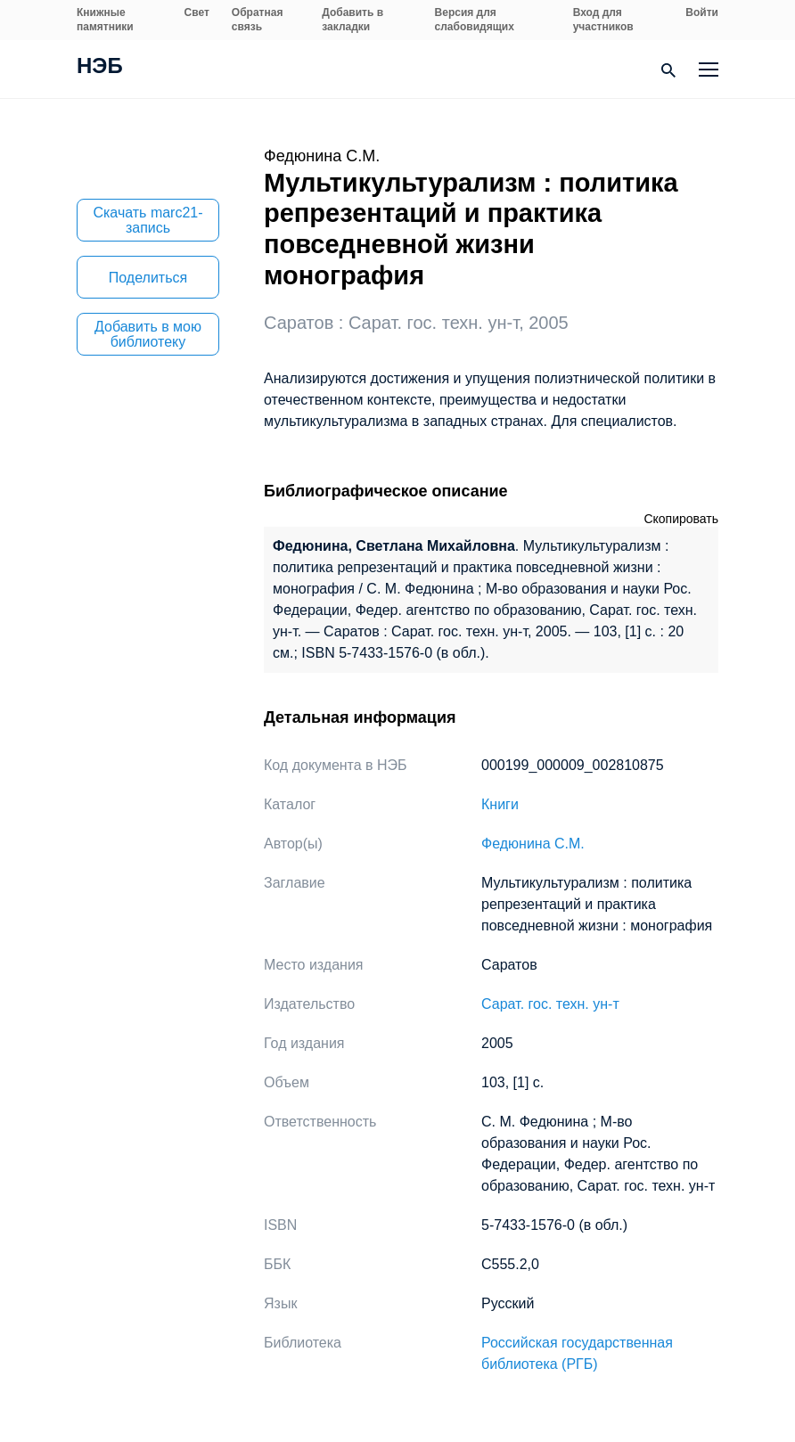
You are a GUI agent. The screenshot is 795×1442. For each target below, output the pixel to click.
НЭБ (100, 68)
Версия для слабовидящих (474, 19)
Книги (500, 804)
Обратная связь (257, 19)
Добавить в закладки (352, 19)
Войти (701, 12)
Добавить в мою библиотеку (147, 334)
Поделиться (148, 277)
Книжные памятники (105, 19)
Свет (196, 12)
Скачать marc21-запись (147, 220)
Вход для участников (603, 19)
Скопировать (680, 519)
